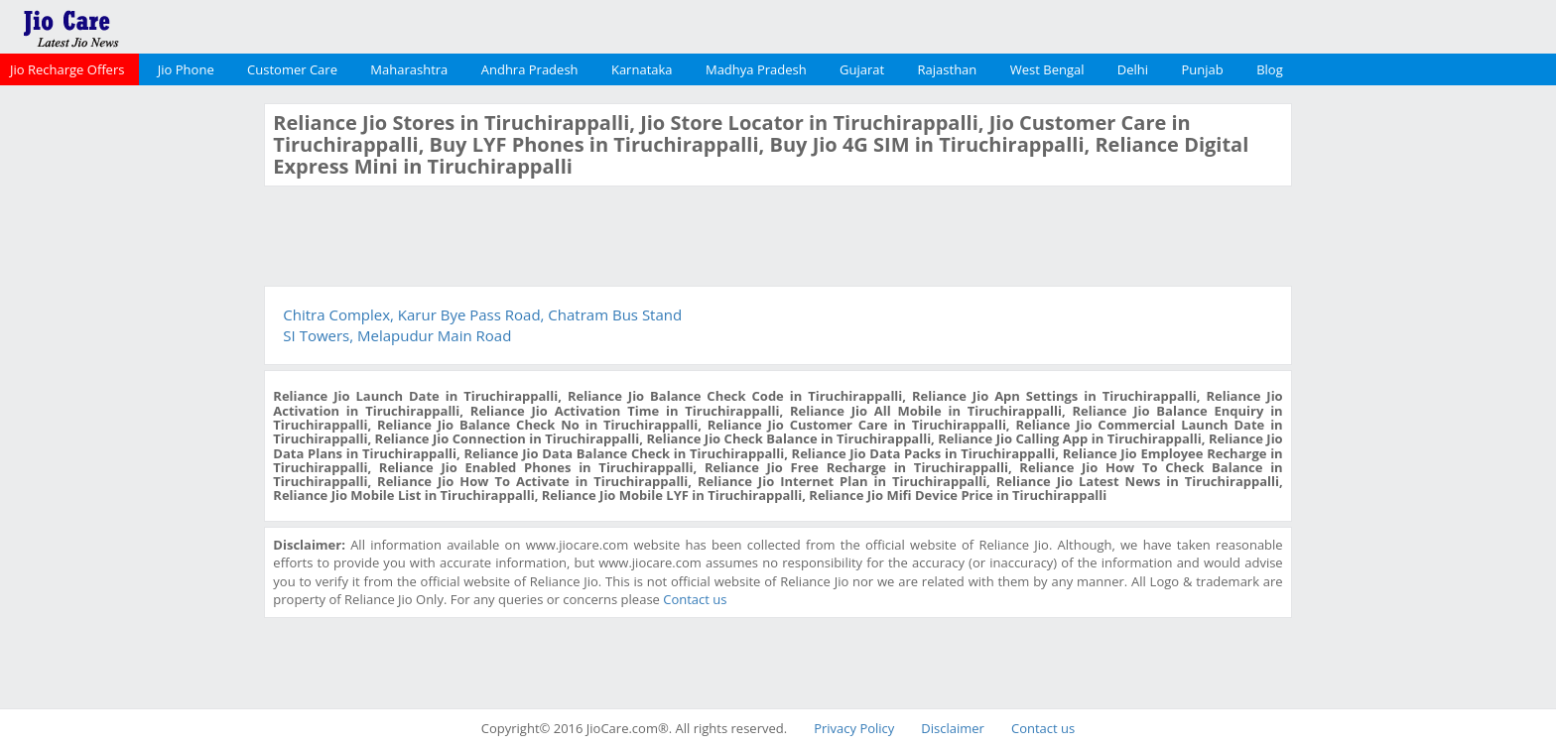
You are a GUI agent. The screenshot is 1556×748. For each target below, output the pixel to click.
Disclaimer (952, 728)
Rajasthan (947, 69)
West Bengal (1047, 69)
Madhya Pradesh (756, 69)
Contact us (694, 599)
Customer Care (292, 69)
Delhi (1132, 69)
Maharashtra (409, 69)
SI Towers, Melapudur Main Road (397, 335)
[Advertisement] (130, 400)
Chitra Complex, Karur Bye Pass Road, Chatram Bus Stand (482, 314)
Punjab (1203, 69)
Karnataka (642, 69)
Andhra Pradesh (530, 69)
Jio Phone (186, 69)
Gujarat (862, 69)
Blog (1269, 69)
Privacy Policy (854, 728)
